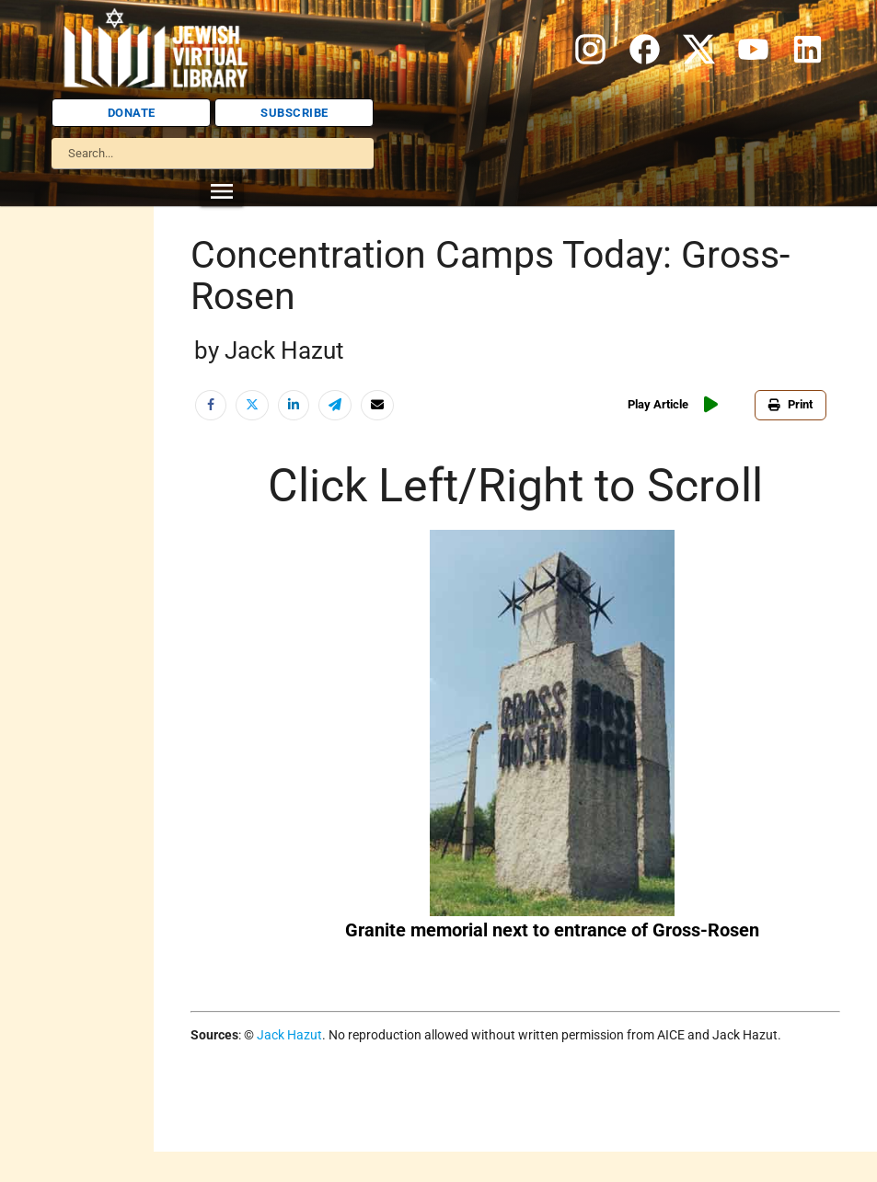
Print (790, 404)
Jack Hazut (289, 1034)
